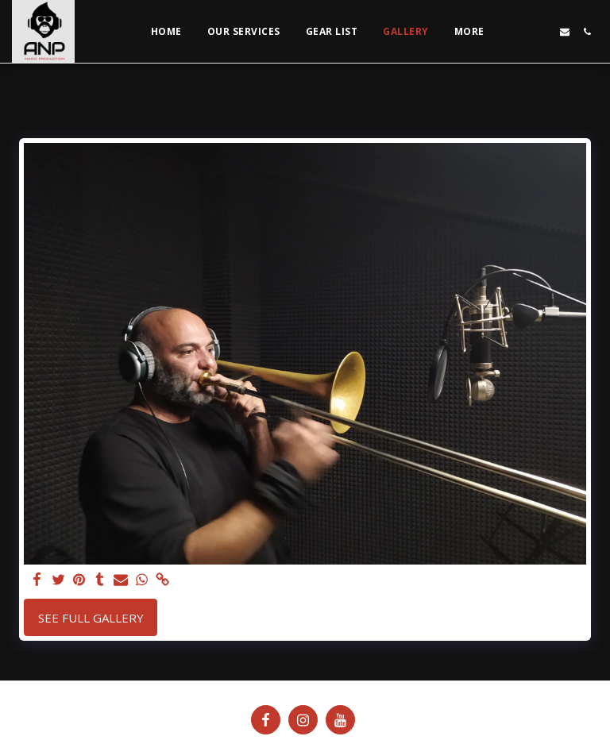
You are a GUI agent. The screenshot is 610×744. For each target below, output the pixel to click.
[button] (520, 32)
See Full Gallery (91, 618)
